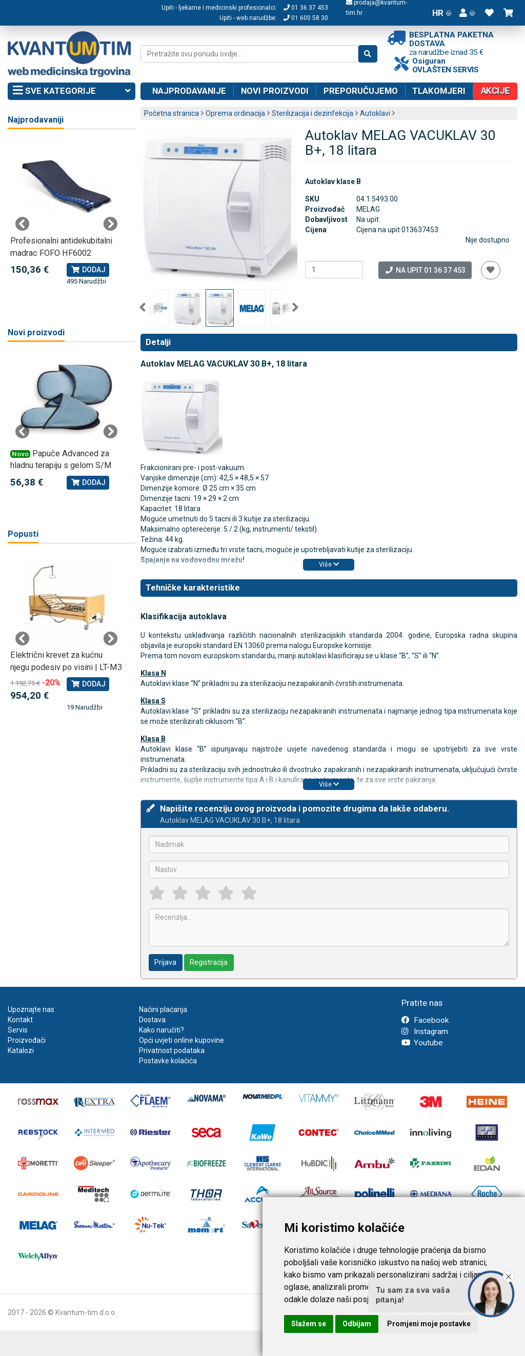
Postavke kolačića (168, 1061)
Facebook (425, 1020)
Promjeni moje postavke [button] (429, 1324)
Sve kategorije (71, 91)
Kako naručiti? (161, 1030)
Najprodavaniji (36, 120)
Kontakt (20, 1020)
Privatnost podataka (172, 1050)
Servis (18, 1030)
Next (295, 307)
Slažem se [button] (308, 1324)
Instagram (424, 1031)
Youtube (422, 1042)
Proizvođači (27, 1040)
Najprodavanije (189, 91)
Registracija (209, 962)
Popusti (23, 534)
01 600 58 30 (306, 18)
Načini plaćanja (163, 1009)
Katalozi (21, 1050)
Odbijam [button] (356, 1324)
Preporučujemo (361, 91)
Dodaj (88, 270)
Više (329, 564)
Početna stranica (171, 113)
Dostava (152, 1020)
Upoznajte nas (31, 1009)
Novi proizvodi (275, 91)
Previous (142, 307)
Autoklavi (375, 113)
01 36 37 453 (306, 7)
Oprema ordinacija (235, 113)
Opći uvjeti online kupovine (181, 1040)
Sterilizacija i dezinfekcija (312, 113)
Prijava (165, 962)
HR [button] (441, 13)
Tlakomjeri (439, 91)
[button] (467, 13)
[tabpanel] (66, 213)
